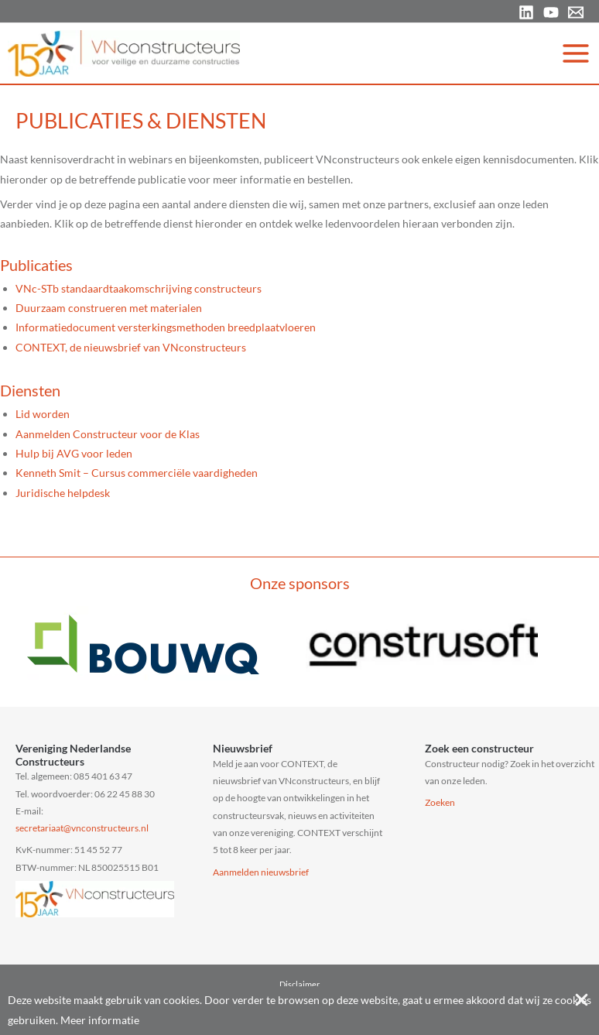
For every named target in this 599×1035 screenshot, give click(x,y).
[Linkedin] (526, 12)
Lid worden (42, 413)
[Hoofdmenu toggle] (576, 53)
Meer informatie (99, 1019)
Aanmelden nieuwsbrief (261, 872)
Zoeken (440, 802)
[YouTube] (551, 12)
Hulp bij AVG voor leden (73, 453)
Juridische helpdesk (62, 492)
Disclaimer (299, 984)
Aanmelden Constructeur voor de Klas (107, 433)
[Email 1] (576, 12)
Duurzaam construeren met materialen (108, 307)
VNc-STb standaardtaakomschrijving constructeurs (138, 288)
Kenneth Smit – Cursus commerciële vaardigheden (136, 472)
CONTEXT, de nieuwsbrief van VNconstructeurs (130, 347)
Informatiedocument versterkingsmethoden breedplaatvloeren (165, 327)
